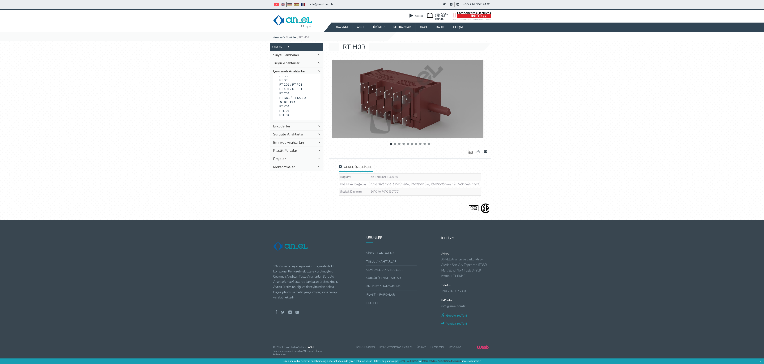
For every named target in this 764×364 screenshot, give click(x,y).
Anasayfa (342, 27)
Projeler (296, 159)
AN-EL (360, 27)
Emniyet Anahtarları (296, 143)
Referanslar (437, 347)
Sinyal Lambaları (296, 55)
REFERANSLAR (402, 27)
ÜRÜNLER (378, 27)
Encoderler (296, 126)
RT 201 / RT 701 (290, 85)
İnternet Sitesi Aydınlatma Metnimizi (442, 361)
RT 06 (283, 80)
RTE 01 (284, 111)
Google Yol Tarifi (454, 316)
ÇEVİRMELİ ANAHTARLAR (384, 270)
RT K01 (284, 106)
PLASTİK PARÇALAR (380, 295)
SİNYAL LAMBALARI (380, 253)
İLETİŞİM (458, 27)
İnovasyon (455, 347)
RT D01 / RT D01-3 (292, 98)
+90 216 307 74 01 (477, 4)
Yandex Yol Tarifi (454, 324)
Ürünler (292, 37)
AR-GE (423, 27)
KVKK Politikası (365, 347)
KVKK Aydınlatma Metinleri (396, 347)
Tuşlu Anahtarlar (296, 63)
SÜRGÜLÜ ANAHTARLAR (383, 278)
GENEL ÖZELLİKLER (355, 167)
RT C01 (284, 93)
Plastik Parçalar (296, 151)
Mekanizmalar (296, 167)
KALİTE (440, 27)
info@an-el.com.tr (321, 4)
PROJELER (373, 303)
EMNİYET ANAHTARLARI (383, 286)
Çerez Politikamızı (408, 361)
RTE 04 (284, 115)
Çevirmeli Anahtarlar (296, 71)
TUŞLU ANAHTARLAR (381, 261)
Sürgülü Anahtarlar (296, 134)
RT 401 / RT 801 (291, 89)
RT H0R (289, 102)
